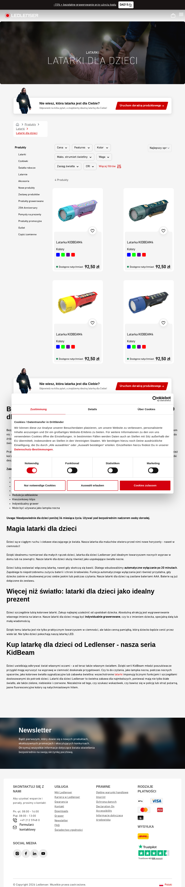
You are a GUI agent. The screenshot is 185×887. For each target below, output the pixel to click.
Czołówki (23, 161)
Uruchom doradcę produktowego (142, 105)
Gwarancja (61, 802)
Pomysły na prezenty (29, 214)
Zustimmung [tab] (38, 409)
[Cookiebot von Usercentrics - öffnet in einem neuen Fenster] (155, 399)
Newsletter (61, 820)
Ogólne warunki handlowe (112, 792)
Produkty (20, 147)
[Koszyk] (173, 15)
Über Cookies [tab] (146, 409)
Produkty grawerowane (31, 201)
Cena (62, 147)
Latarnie (22, 174)
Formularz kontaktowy (27, 827)
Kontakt (59, 806)
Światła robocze (26, 168)
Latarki (22, 154)
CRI (90, 166)
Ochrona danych (106, 802)
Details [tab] (92, 409)
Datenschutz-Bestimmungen (33, 449)
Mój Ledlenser (63, 792)
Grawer (59, 816)
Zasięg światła (68, 166)
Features (82, 147)
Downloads (61, 811)
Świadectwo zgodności (69, 830)
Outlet (21, 228)
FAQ (57, 825)
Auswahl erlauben (92, 485)
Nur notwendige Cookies (40, 485)
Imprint (100, 797)
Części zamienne (27, 234)
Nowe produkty (26, 188)
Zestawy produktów (29, 194)
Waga (104, 157)
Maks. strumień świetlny (74, 157)
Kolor (103, 147)
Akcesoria (23, 181)
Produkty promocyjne (30, 221)
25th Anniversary (27, 208)
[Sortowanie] (160, 148)
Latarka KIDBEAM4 (69, 242)
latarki (119, 674)
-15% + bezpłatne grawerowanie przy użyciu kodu (85, 4)
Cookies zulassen (145, 485)
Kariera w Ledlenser (67, 797)
